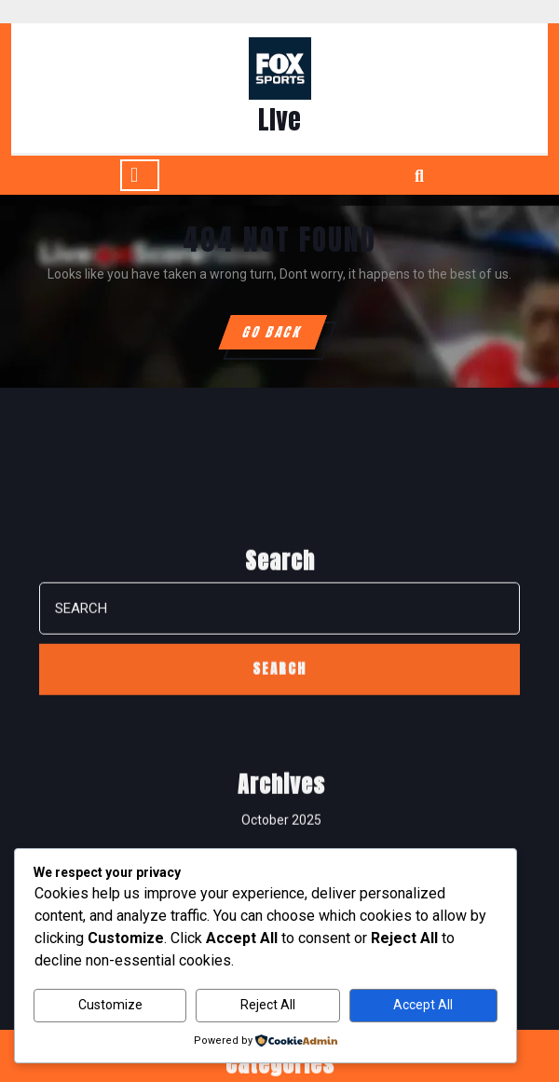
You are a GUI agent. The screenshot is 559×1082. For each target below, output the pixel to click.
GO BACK (283, 335)
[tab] (139, 175)
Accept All (423, 1004)
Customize (110, 1004)
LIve (279, 119)
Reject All (267, 1004)
